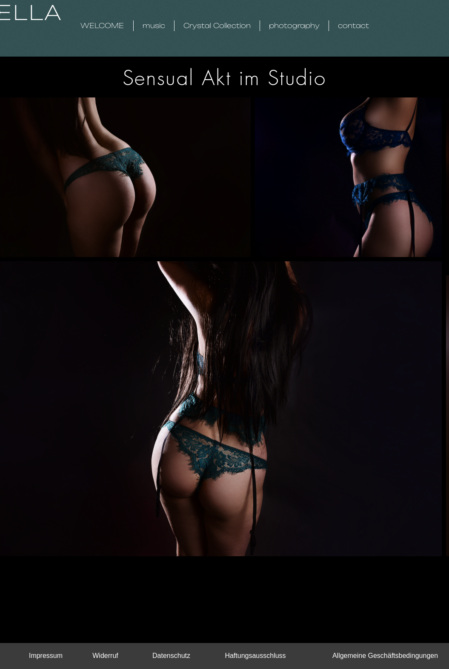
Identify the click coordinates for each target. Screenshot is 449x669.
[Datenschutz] (171, 655)
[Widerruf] (105, 655)
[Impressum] (46, 655)
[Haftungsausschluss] (255, 655)
